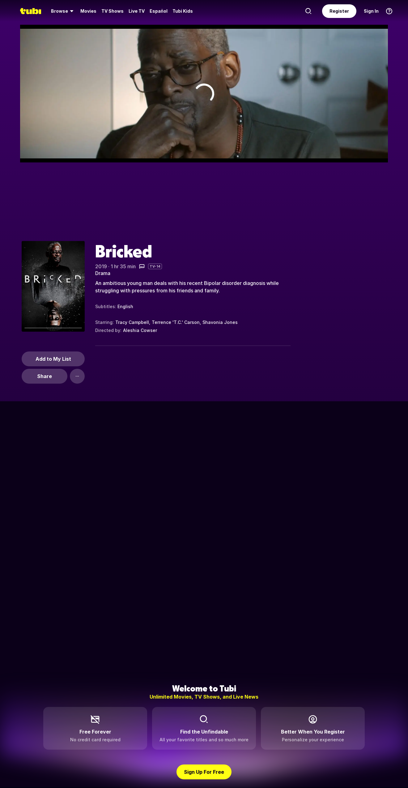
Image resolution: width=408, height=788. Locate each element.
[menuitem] (63, 11)
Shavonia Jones (220, 322)
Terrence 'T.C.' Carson (176, 322)
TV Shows (112, 11)
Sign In (371, 11)
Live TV (137, 11)
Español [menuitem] (159, 11)
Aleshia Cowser (140, 330)
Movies (88, 11)
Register (339, 11)
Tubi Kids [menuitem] (182, 11)
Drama (102, 273)
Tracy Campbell (132, 322)
